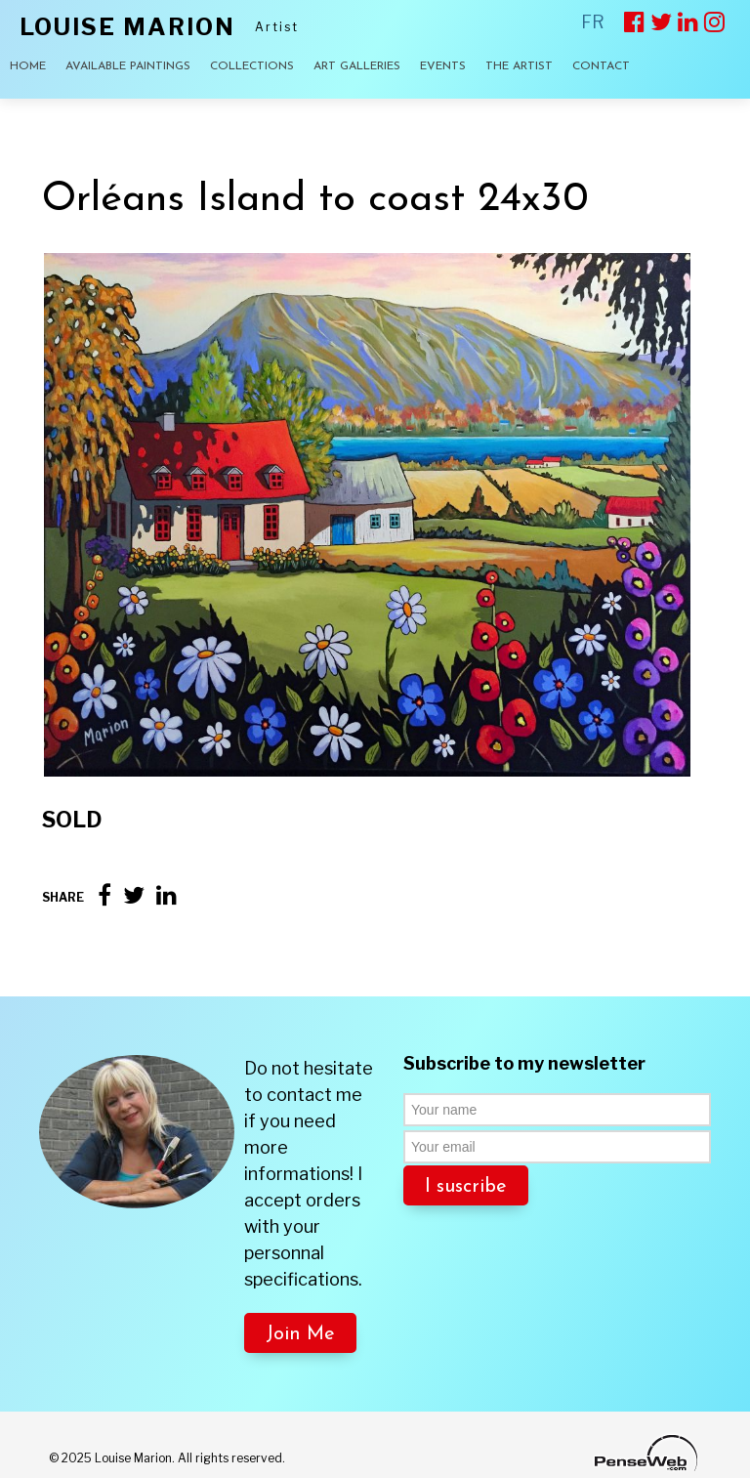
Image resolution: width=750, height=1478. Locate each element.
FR (592, 22)
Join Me (300, 1334)
